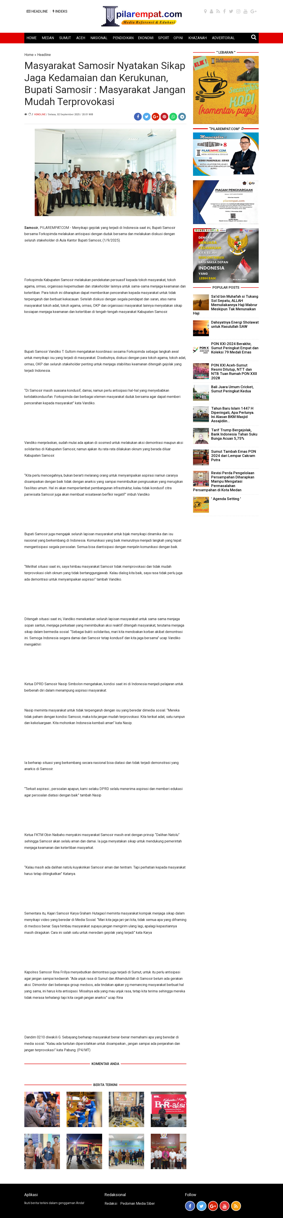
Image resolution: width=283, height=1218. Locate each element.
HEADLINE (37, 11)
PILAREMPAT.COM (54, 228)
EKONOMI (146, 38)
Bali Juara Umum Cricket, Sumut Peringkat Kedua (232, 389)
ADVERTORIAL (223, 38)
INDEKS (60, 11)
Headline (44, 55)
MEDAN (48, 38)
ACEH (80, 38)
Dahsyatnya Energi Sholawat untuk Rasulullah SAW (235, 324)
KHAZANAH (197, 38)
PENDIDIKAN (123, 38)
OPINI (178, 38)
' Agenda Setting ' (226, 499)
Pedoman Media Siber (137, 1203)
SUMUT (65, 38)
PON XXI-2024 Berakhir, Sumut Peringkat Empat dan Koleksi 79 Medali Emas (234, 347)
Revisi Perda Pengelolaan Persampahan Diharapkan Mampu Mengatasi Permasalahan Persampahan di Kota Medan (223, 481)
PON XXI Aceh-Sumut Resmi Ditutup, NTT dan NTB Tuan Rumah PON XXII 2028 (234, 371)
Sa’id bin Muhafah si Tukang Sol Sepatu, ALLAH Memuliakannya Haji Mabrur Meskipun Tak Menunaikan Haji (225, 305)
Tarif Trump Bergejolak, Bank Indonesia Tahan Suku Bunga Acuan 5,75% (234, 434)
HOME (31, 38)
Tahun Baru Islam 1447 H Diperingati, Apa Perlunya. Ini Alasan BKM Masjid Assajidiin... (232, 414)
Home (29, 55)
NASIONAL (98, 38)
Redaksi (111, 1203)
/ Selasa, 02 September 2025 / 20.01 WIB (69, 114)
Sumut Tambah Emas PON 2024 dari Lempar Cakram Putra (233, 455)
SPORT (163, 38)
